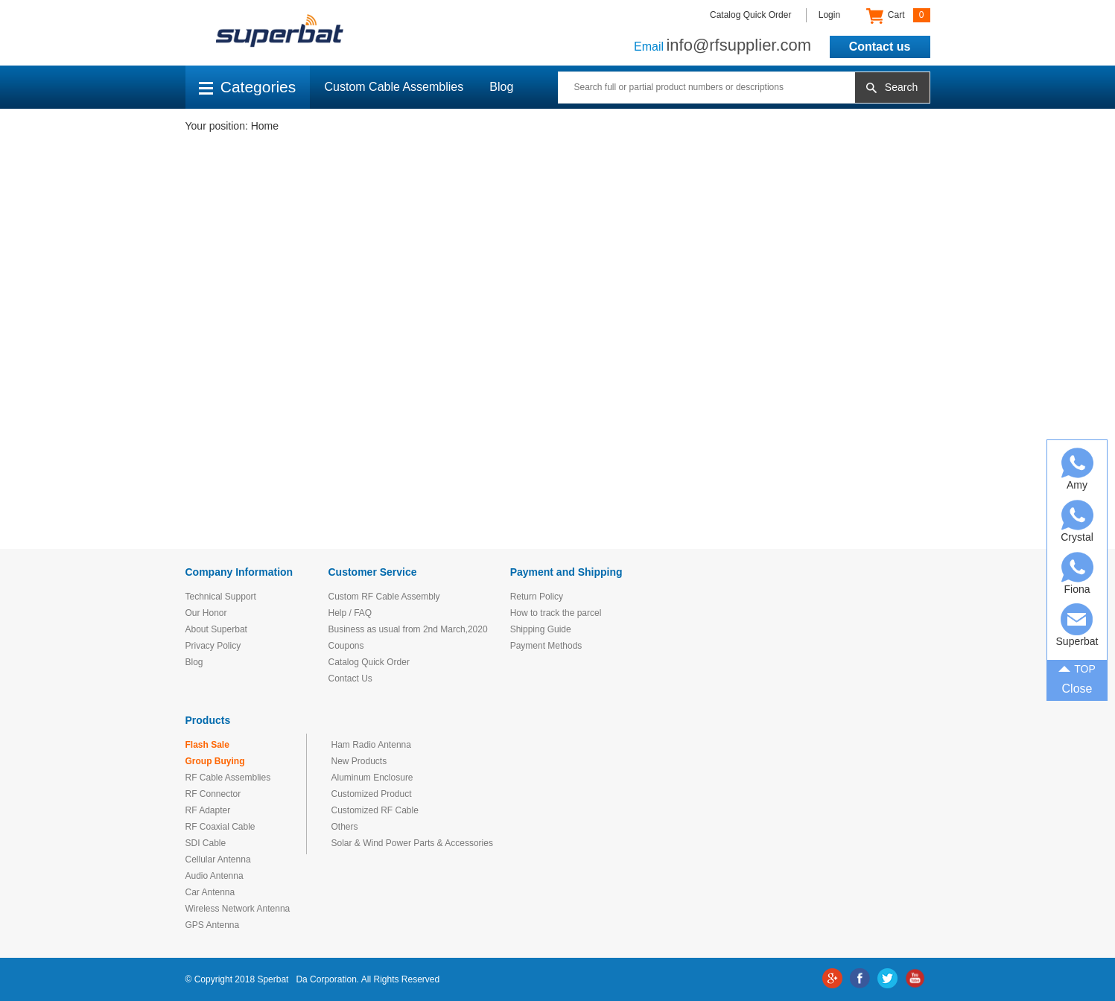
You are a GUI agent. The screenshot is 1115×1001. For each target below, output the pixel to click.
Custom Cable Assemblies (394, 86)
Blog (501, 86)
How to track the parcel (556, 613)
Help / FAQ (350, 613)
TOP (1077, 667)
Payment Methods (546, 646)
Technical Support (220, 596)
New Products (359, 761)
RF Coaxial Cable (220, 827)
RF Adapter (208, 810)
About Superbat (216, 629)
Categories (247, 86)
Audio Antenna (214, 876)
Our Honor (206, 613)
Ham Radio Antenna (371, 745)
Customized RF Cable (375, 810)
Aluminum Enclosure (372, 777)
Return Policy (536, 596)
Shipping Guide (540, 629)
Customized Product (371, 794)
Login (829, 15)
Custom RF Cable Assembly (384, 596)
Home (265, 126)
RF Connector (213, 794)
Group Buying (215, 761)
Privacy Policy (213, 646)
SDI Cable (205, 843)
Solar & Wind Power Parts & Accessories (412, 843)
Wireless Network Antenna (237, 908)
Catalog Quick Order (750, 15)
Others (344, 827)
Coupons (346, 646)
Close (1077, 688)
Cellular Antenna (218, 859)
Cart (898, 15)
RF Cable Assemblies (228, 777)
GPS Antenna (212, 925)
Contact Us (350, 678)
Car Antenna (210, 892)
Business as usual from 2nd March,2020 (408, 629)
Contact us (880, 46)
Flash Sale (207, 745)
